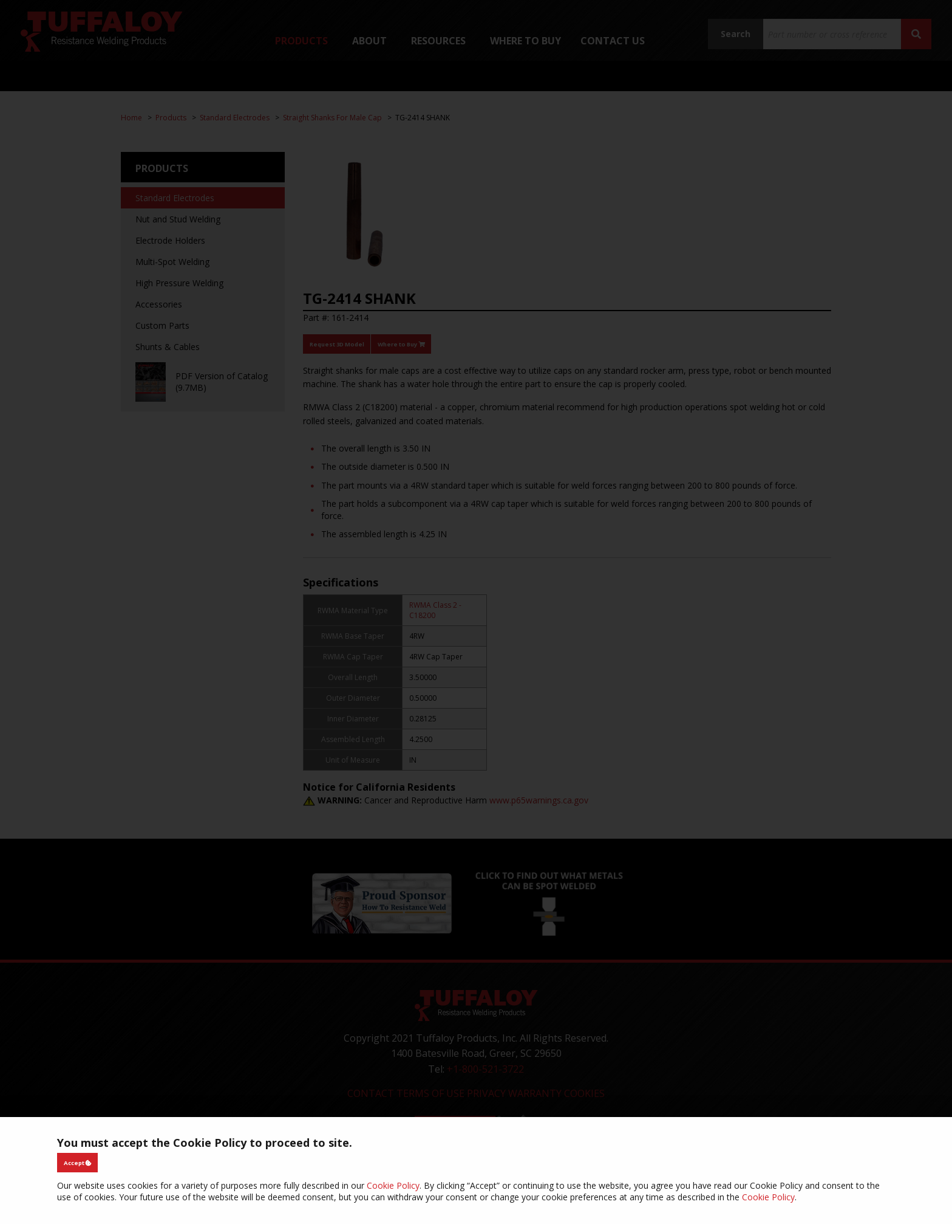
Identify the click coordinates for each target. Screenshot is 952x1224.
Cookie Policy (393, 1185)
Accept (78, 1163)
